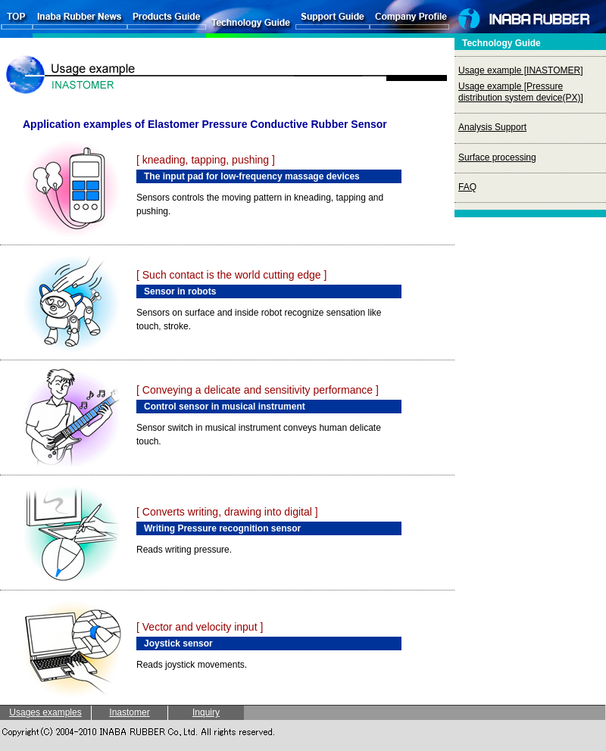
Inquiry (206, 712)
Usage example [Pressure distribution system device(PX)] (520, 91)
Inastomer (129, 712)
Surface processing (497, 157)
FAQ (467, 187)
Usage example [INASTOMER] (520, 70)
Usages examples (45, 712)
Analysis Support (492, 127)
